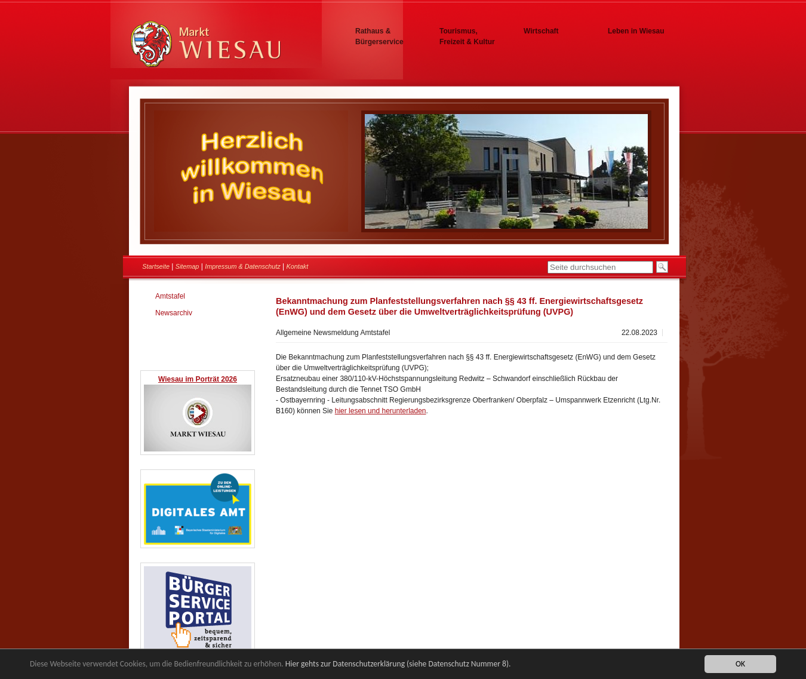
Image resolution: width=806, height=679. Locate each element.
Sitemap (187, 266)
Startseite (156, 266)
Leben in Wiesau (636, 31)
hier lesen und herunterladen (380, 411)
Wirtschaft (541, 31)
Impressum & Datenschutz (243, 266)
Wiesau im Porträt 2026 (197, 379)
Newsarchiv (173, 313)
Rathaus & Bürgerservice (379, 36)
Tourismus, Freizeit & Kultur (467, 36)
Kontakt (298, 266)
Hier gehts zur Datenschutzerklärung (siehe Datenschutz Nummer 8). (398, 664)
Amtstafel (170, 296)
